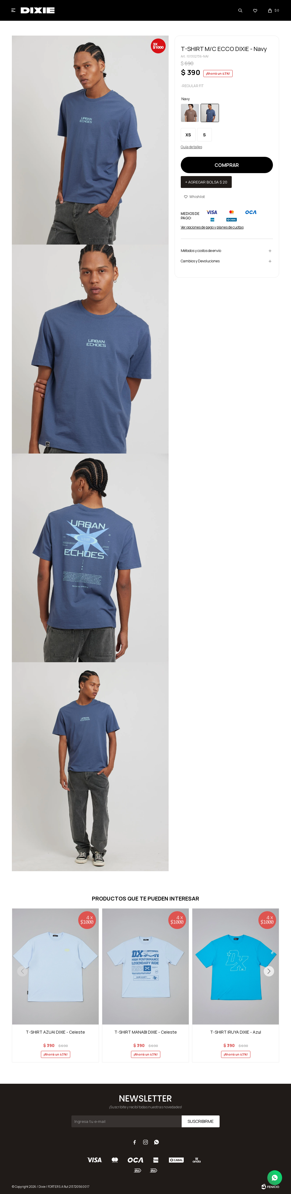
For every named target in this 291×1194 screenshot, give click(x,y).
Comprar (227, 165)
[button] (268, 971)
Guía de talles (191, 146)
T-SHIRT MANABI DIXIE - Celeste (145, 1032)
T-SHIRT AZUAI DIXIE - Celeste (55, 1032)
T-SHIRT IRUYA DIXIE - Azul (235, 1032)
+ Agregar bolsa (206, 182)
